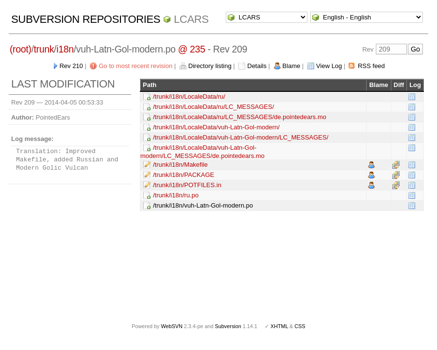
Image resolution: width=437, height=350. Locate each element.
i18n (64, 49)
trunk (44, 49)
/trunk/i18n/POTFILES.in (187, 185)
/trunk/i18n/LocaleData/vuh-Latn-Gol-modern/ (216, 127)
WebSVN (171, 326)
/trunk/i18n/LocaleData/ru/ (189, 96)
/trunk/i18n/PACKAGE (183, 174)
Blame (292, 66)
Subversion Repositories (85, 19)
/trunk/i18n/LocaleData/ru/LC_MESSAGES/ (213, 106)
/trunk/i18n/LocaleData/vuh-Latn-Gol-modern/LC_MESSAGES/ (240, 137)
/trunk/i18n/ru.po (176, 195)
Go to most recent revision (135, 66)
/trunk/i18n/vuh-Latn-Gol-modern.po (203, 205)
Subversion (228, 326)
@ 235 (191, 49)
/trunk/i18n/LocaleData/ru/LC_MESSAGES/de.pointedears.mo (239, 117)
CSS (300, 326)
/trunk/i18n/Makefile (180, 164)
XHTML (279, 326)
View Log (329, 66)
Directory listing (210, 66)
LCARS (191, 19)
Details (257, 66)
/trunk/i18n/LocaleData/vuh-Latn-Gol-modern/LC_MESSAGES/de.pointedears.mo (202, 151)
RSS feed (371, 66)
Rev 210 (71, 66)
